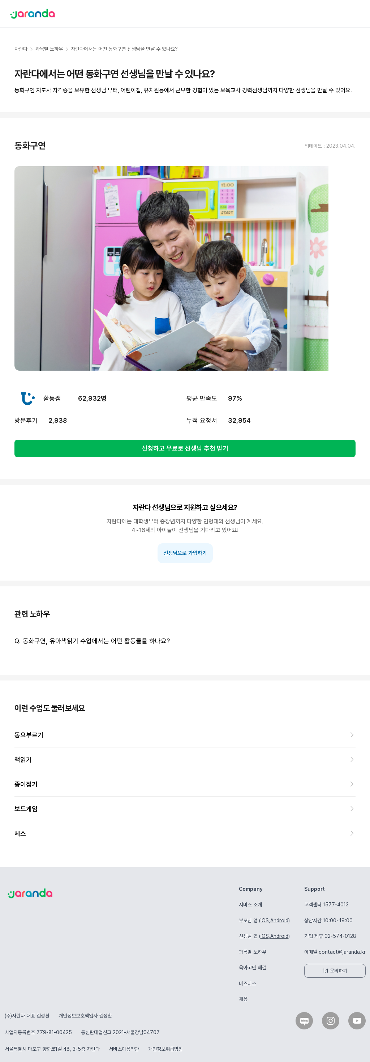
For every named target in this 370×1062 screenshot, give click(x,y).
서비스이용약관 (124, 1049)
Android (279, 920)
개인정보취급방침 (165, 1049)
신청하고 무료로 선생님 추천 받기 (185, 448)
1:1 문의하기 (335, 971)
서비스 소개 (250, 904)
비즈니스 (247, 983)
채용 (243, 999)
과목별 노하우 (252, 952)
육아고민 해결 (252, 967)
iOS (265, 920)
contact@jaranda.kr (342, 952)
